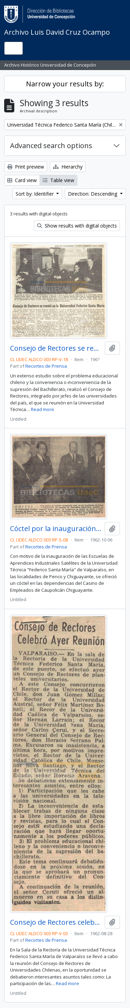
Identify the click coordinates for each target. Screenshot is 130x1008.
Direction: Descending (93, 193)
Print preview (25, 166)
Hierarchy (68, 166)
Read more (42, 409)
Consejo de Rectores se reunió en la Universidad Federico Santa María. (56, 348)
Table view (58, 180)
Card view (22, 180)
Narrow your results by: (65, 83)
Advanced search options (51, 145)
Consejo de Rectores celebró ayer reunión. (56, 922)
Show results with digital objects (77, 225)
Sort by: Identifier (35, 193)
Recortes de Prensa (46, 366)
